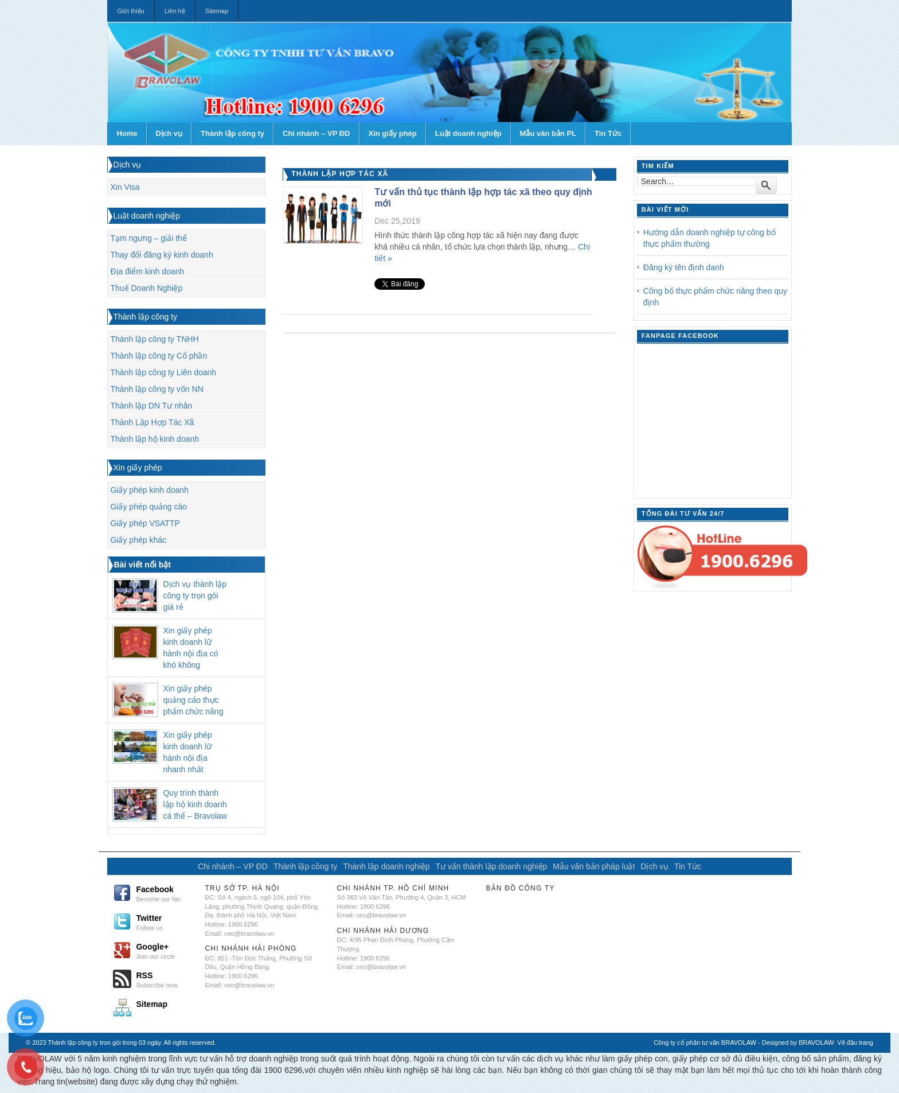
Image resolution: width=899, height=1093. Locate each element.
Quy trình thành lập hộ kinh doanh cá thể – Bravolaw (195, 804)
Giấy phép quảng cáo (148, 506)
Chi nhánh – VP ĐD (316, 133)
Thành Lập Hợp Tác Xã (152, 422)
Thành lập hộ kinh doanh (154, 439)
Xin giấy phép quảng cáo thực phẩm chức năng (193, 700)
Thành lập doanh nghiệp (386, 866)
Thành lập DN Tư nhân (151, 405)
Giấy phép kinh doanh (149, 490)
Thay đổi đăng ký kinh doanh (161, 254)
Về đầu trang (855, 1042)
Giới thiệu (130, 10)
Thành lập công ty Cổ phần (158, 355)
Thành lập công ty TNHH (154, 339)
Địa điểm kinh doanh (147, 271)
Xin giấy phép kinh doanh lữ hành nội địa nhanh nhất (187, 752)
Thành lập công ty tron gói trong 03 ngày (104, 1042)
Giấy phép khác (138, 539)
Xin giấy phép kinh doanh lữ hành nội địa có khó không (190, 648)
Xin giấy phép (393, 133)
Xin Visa (124, 187)
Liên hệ (175, 10)
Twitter (165, 922)
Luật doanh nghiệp (468, 133)
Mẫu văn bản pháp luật (594, 866)
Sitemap (216, 10)
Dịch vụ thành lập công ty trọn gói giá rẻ (194, 595)
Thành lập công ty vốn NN (156, 389)
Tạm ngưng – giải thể (148, 238)
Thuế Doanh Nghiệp (146, 288)
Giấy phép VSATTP (144, 523)
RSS (165, 979)
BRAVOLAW (816, 1042)
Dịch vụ (169, 133)
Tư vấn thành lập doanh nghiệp (491, 866)
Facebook (165, 893)
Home (126, 133)
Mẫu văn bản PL (548, 133)
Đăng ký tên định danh (683, 267)
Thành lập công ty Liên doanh (163, 372)
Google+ (165, 950)
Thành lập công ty (232, 133)
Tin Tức (608, 133)
